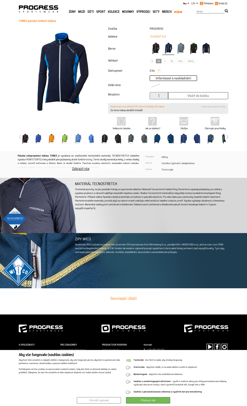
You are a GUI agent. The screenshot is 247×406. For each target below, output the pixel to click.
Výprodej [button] (143, 11)
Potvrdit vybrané (99, 400)
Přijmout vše (148, 400)
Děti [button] (91, 11)
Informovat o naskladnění (173, 78)
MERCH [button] (167, 11)
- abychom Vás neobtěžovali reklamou (158, 374)
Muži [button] (81, 11)
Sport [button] (101, 11)
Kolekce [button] (114, 11)
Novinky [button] (128, 11)
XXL (180, 61)
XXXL (191, 61)
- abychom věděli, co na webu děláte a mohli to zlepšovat (165, 367)
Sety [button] (156, 11)
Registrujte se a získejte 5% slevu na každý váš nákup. (137, 106)
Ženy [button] (72, 11)
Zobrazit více (80, 168)
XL (172, 61)
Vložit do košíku (198, 95)
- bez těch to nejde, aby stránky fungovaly (158, 360)
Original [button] (178, 12)
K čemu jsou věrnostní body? (213, 106)
